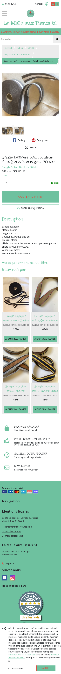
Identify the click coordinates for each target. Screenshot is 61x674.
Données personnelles (12, 535)
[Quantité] (8, 183)
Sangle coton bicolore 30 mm (17, 54)
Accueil (8, 48)
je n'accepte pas (15, 668)
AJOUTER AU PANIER (30, 196)
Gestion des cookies (11, 531)
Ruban (20, 48)
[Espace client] (47, 4)
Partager (20, 140)
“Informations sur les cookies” (22, 654)
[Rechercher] (57, 39)
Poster (30, 147)
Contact (38, 3)
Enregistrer (40, 140)
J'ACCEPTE (46, 668)
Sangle (31, 48)
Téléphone (8, 563)
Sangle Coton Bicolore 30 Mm (20, 167)
